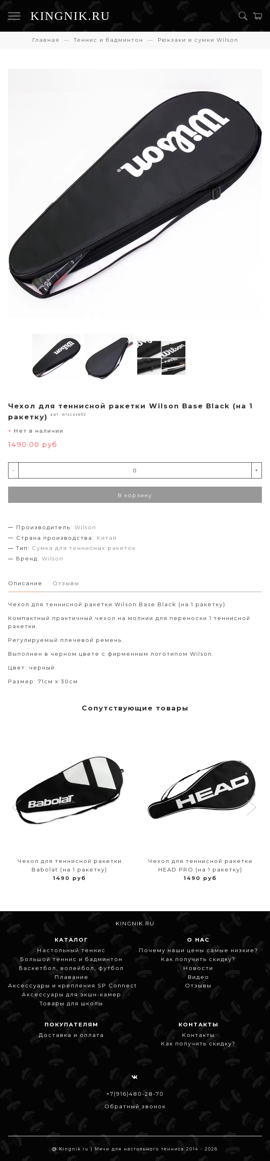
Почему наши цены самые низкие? (198, 950)
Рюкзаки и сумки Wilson (197, 39)
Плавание (72, 977)
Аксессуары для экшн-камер (71, 994)
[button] (17, 808)
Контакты (198, 1035)
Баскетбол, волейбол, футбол (71, 968)
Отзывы (198, 985)
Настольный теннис (71, 950)
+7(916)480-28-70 (135, 1093)
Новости (198, 968)
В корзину (135, 495)
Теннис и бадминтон (108, 39)
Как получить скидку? (198, 959)
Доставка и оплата (71, 1035)
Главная (46, 39)
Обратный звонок (135, 1106)
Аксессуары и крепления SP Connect (72, 985)
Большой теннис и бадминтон (71, 959)
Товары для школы (71, 1003)
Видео (198, 977)
